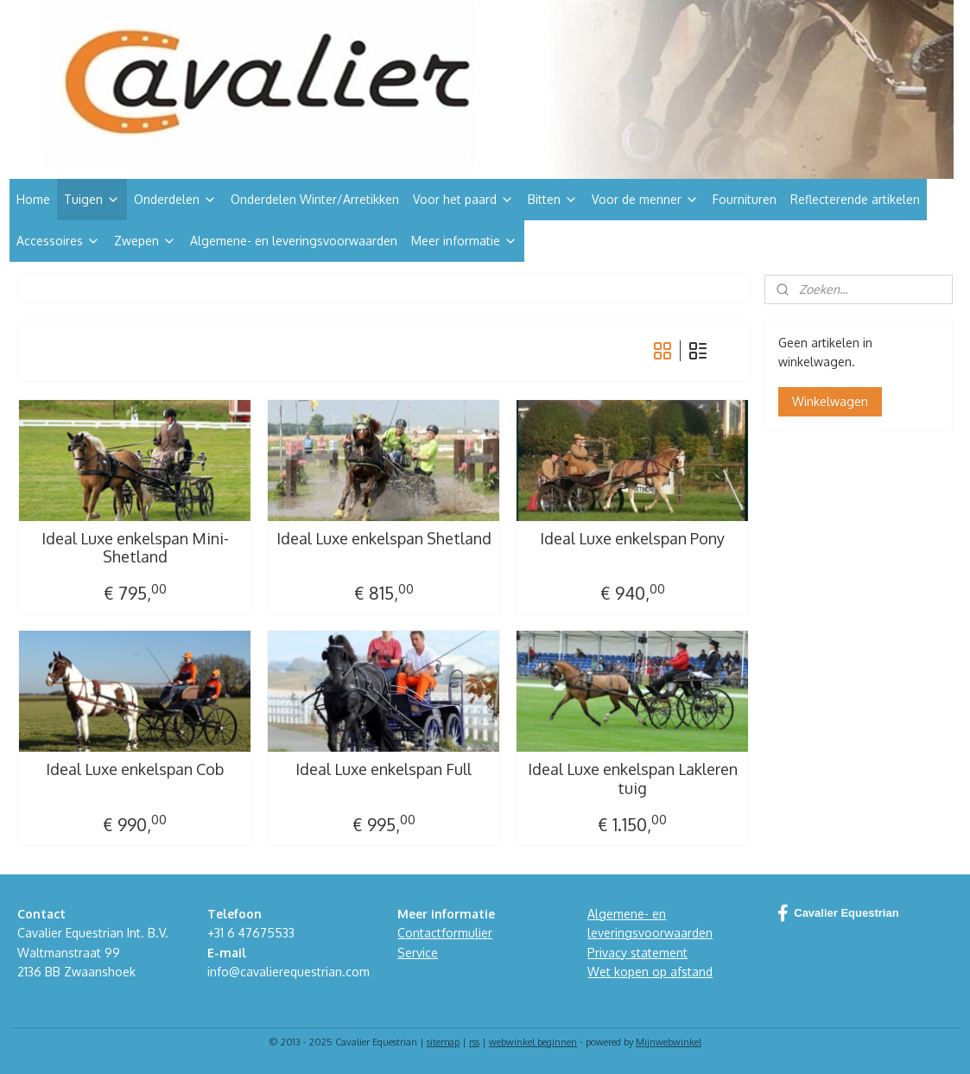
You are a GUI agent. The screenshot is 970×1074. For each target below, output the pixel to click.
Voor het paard (463, 199)
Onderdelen (175, 199)
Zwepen (145, 240)
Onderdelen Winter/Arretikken (315, 199)
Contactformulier (444, 932)
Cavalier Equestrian (837, 913)
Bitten (553, 199)
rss (474, 1042)
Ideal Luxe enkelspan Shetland (383, 539)
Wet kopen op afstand (650, 971)
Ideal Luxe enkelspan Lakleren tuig (632, 779)
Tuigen (92, 199)
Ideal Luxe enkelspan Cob (135, 769)
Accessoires (58, 240)
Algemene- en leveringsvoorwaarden (293, 240)
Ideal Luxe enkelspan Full (383, 769)
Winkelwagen (830, 401)
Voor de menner (645, 199)
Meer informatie (464, 240)
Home (33, 199)
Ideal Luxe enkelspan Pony (632, 539)
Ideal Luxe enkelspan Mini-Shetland (134, 548)
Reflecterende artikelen (855, 199)
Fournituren (745, 199)
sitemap (443, 1042)
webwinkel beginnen (533, 1042)
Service (417, 952)
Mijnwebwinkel (668, 1042)
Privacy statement (637, 952)
